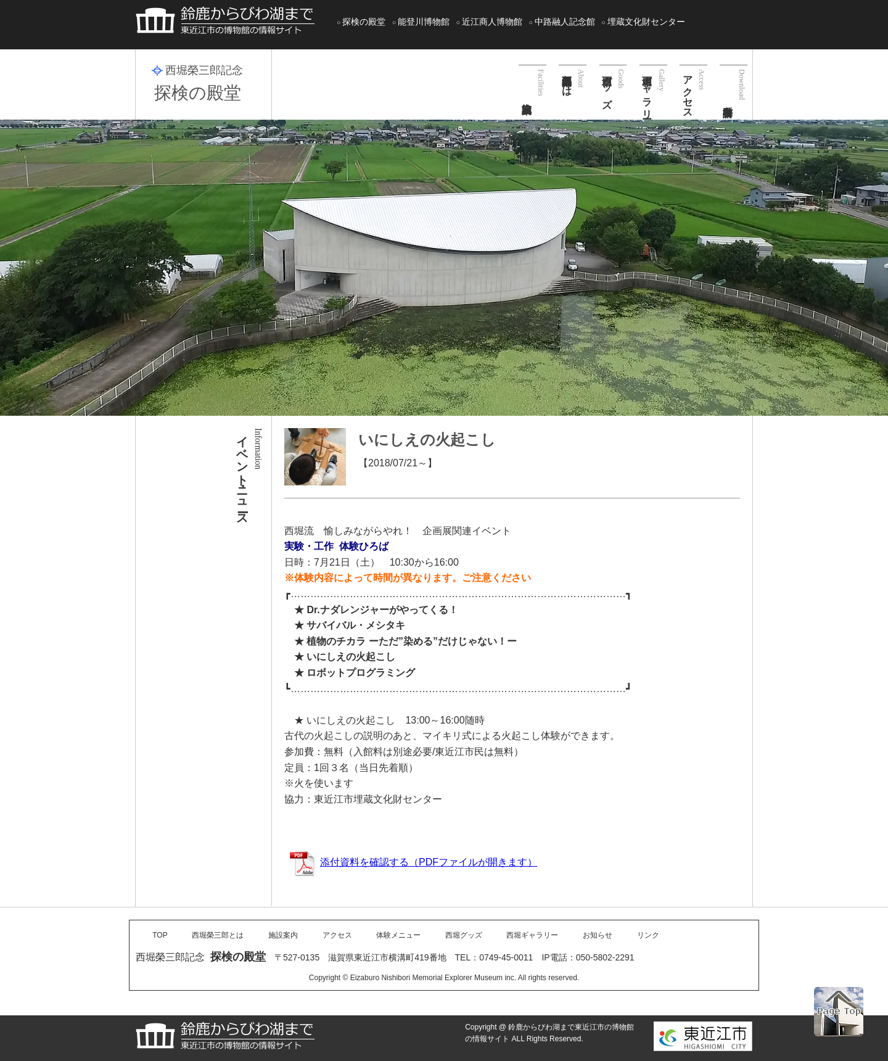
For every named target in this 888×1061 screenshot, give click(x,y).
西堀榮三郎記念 (204, 70)
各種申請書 (733, 82)
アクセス (688, 91)
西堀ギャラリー (647, 91)
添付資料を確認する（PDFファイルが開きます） (413, 862)
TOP (159, 935)
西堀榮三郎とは (567, 80)
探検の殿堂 (363, 22)
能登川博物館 (424, 22)
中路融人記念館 (565, 22)
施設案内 (532, 80)
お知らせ (597, 935)
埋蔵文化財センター (646, 22)
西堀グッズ (607, 86)
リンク (648, 935)
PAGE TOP (838, 1011)
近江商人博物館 (492, 22)
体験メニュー (398, 935)
